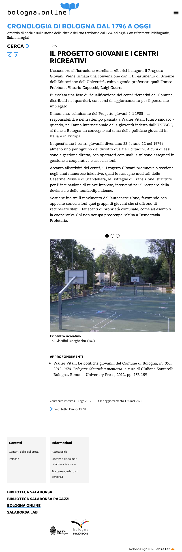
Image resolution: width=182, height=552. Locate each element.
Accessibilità (59, 452)
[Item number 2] (112, 236)
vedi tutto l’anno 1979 (70, 409)
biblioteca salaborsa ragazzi (38, 499)
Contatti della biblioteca (24, 452)
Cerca (15, 46)
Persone (14, 459)
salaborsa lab (22, 512)
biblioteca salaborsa (29, 492)
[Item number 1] (107, 236)
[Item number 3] (118, 236)
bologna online (24, 505)
